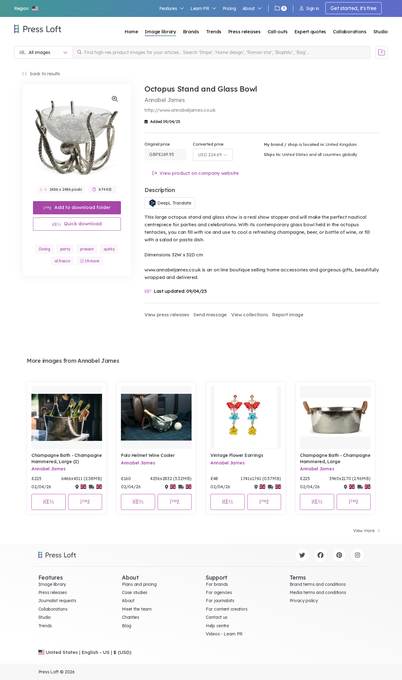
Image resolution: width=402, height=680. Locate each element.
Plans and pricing (139, 584)
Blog (126, 626)
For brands (217, 584)
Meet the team (136, 609)
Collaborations (350, 32)
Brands (191, 32)
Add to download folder (77, 207)
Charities (130, 617)
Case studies (134, 592)
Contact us (216, 617)
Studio (380, 32)
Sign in (309, 8)
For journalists (220, 600)
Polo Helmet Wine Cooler (148, 455)
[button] (26, 8)
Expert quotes (310, 32)
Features (171, 8)
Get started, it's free (353, 8)
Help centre (217, 626)
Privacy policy (304, 600)
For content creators (226, 609)
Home (131, 32)
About (252, 8)
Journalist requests (57, 600)
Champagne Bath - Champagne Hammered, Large (335, 458)
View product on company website (195, 173)
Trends (213, 32)
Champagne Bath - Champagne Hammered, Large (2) (66, 458)
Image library (160, 32)
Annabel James (48, 469)
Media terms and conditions (318, 592)
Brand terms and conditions (318, 584)
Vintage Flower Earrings (236, 455)
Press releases (244, 32)
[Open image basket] (381, 52)
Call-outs (278, 32)
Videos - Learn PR (224, 634)
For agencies (219, 592)
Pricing (229, 8)
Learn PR (203, 8)
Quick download (77, 224)
